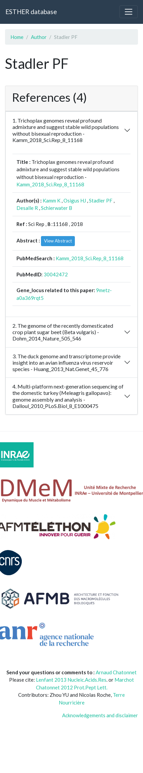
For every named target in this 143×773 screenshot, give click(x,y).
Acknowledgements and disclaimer (100, 715)
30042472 (56, 274)
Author (39, 37)
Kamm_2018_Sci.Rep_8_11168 (50, 184)
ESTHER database (31, 11)
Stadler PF (100, 200)
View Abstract (58, 240)
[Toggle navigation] (129, 11)
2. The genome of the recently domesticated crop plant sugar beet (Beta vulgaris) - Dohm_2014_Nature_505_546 (62, 332)
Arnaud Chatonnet (116, 672)
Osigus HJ (74, 200)
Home (16, 37)
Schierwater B (56, 208)
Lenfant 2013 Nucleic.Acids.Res (71, 680)
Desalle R (27, 208)
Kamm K (51, 200)
